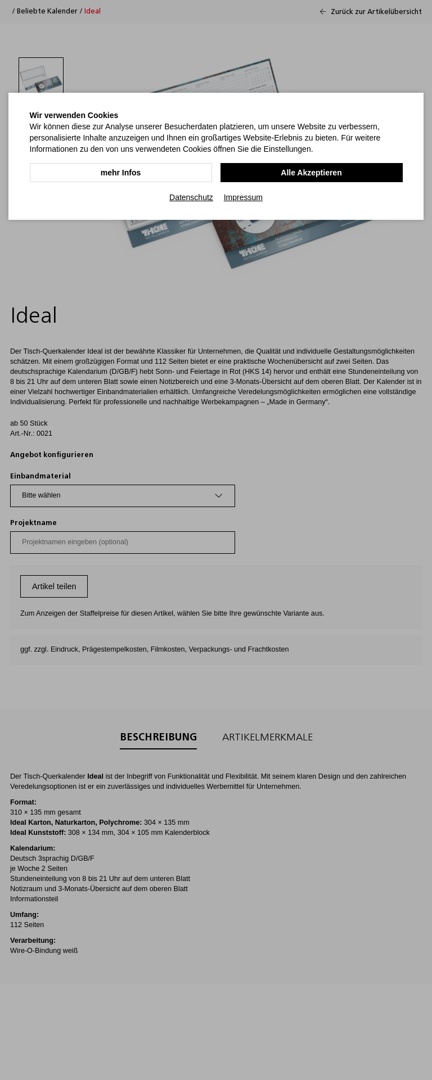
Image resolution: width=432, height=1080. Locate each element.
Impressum (243, 197)
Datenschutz (191, 197)
